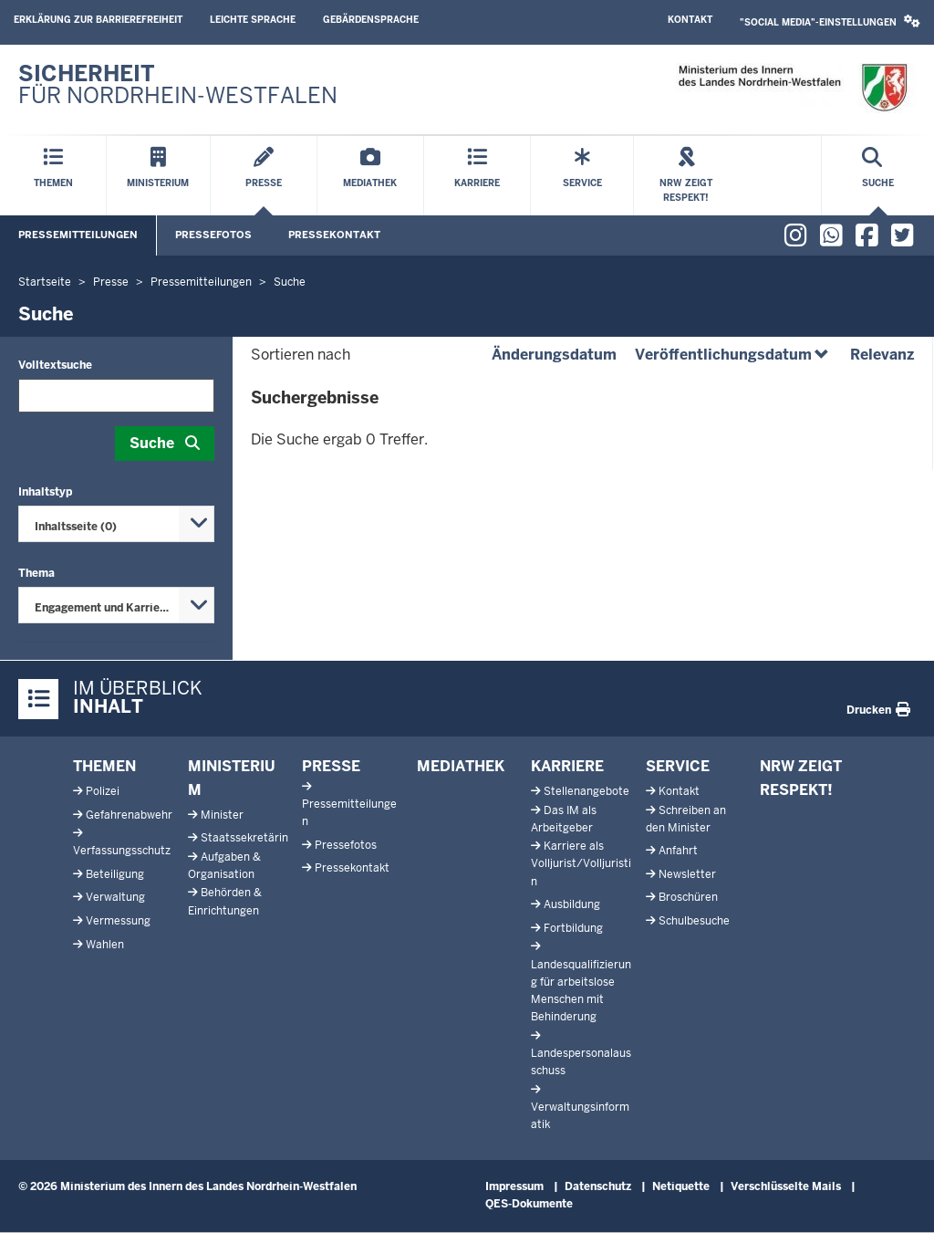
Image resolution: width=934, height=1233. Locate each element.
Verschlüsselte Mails (786, 1186)
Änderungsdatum (554, 354)
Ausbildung (572, 904)
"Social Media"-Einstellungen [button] (830, 21)
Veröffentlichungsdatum (733, 354)
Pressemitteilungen (78, 234)
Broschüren (688, 897)
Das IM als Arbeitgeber (564, 819)
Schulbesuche (694, 921)
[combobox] (116, 524)
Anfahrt (678, 850)
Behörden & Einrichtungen (225, 901)
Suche (152, 443)
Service (678, 766)
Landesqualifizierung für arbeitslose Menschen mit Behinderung (581, 991)
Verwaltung (115, 897)
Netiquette (681, 1186)
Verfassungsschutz (122, 850)
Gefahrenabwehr (129, 815)
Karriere (567, 766)
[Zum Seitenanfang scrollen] (897, 1199)
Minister (222, 815)
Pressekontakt (334, 234)
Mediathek (460, 766)
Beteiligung (115, 874)
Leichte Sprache (253, 20)
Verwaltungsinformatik (580, 1116)
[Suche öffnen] (878, 175)
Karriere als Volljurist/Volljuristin (581, 863)
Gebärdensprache (371, 20)
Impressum (514, 1186)
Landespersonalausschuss (581, 1062)
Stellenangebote (586, 791)
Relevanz (882, 354)
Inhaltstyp (45, 492)
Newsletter (687, 874)
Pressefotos (213, 234)
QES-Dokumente (529, 1203)
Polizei (102, 791)
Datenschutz (598, 1186)
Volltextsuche (55, 365)
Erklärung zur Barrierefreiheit (98, 20)
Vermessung (118, 921)
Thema (36, 573)
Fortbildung (573, 928)
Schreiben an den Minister (686, 819)
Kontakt (690, 20)
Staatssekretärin (244, 838)
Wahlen (105, 944)
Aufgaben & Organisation (224, 866)
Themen (104, 766)
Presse (331, 766)
